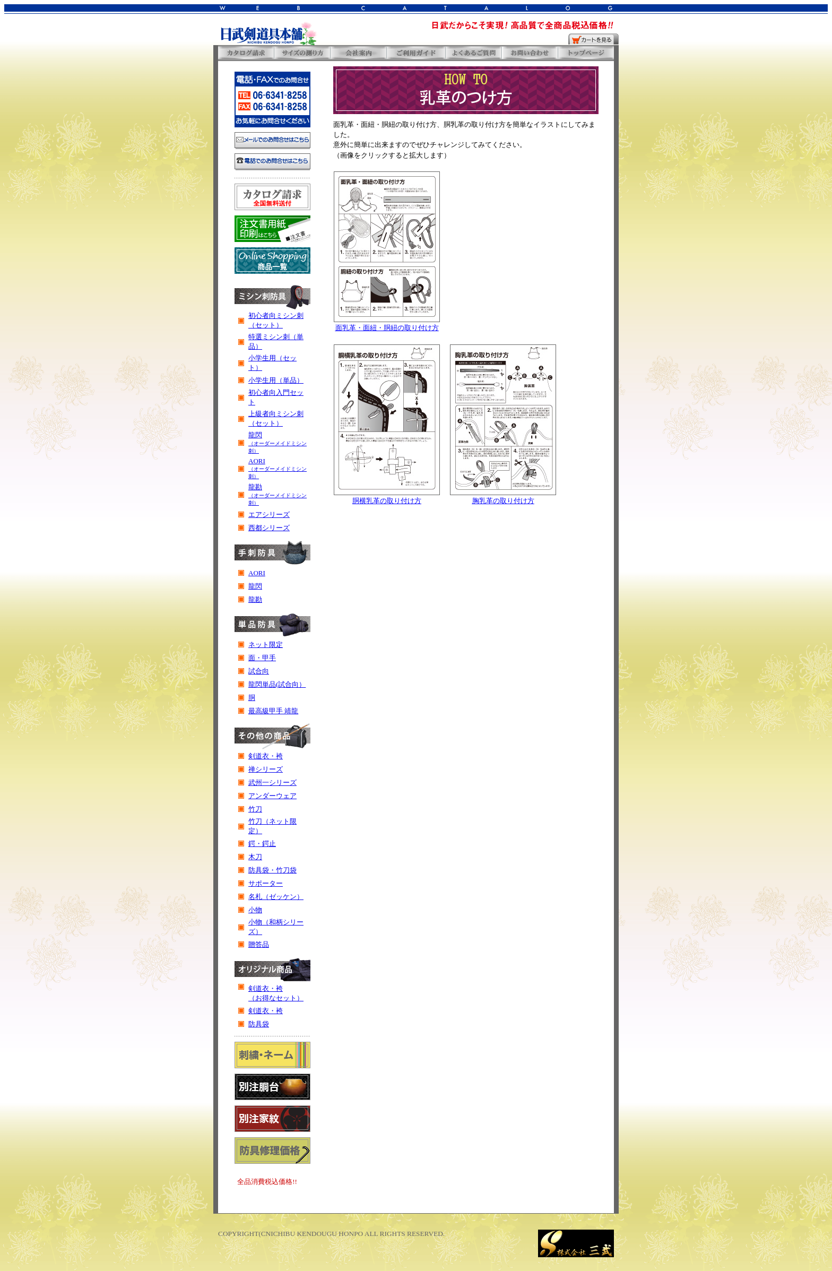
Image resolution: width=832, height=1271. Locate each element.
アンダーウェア (272, 796)
